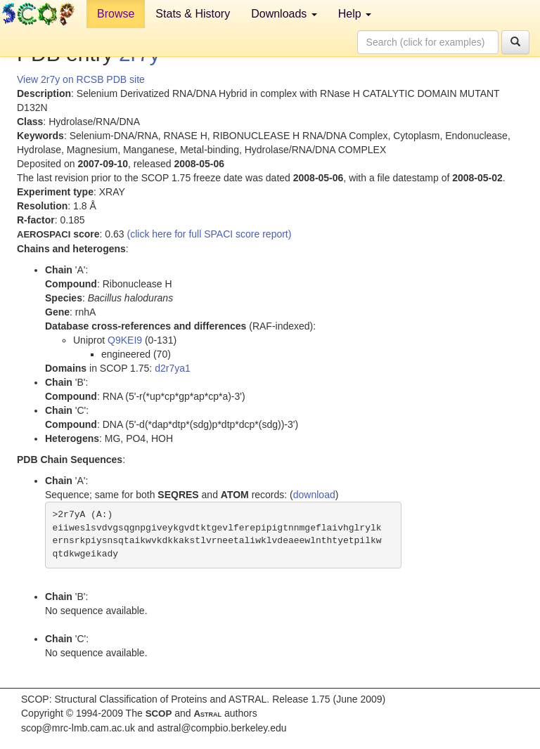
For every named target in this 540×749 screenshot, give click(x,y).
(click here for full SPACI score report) (209, 234)
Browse (115, 14)
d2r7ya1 (173, 368)
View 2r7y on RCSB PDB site (81, 79)
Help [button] (354, 14)
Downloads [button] (284, 14)
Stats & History (192, 14)
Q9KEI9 (125, 340)
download (314, 494)
